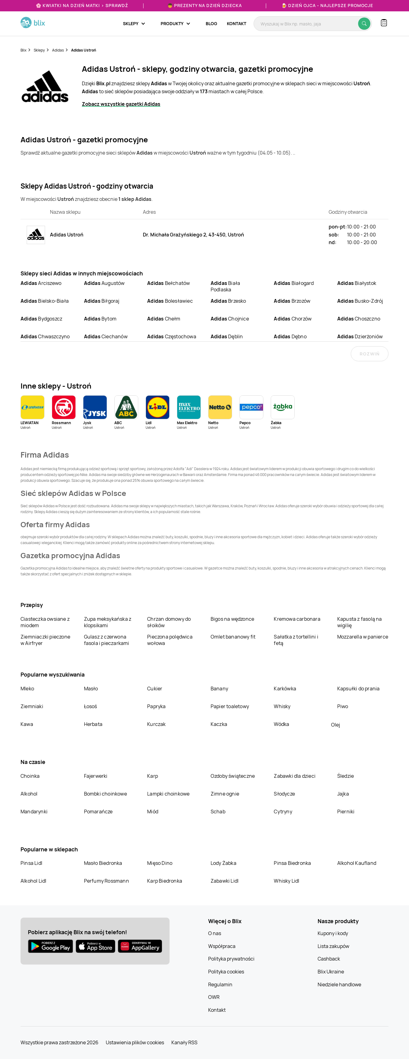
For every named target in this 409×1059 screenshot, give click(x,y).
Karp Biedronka (164, 880)
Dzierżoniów (360, 336)
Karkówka (285, 688)
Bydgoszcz (41, 318)
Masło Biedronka (103, 863)
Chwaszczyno (45, 336)
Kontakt (236, 23)
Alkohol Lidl (33, 880)
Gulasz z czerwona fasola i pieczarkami (106, 640)
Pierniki (346, 811)
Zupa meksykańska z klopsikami (108, 622)
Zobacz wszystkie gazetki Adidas (121, 104)
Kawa (27, 724)
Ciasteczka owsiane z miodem (45, 622)
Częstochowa (171, 336)
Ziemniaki (32, 706)
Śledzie (345, 776)
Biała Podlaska (225, 286)
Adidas (58, 50)
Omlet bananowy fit (233, 636)
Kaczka (219, 724)
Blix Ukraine (331, 971)
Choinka (30, 776)
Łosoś (90, 706)
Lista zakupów (333, 946)
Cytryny (283, 811)
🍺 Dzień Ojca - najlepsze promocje (327, 5)
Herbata (93, 724)
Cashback (329, 958)
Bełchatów (168, 283)
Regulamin (220, 984)
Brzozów (292, 300)
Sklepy (39, 50)
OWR (214, 997)
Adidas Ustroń (83, 50)
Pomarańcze (98, 811)
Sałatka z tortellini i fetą (296, 640)
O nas (214, 933)
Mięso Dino (159, 863)
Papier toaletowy (230, 706)
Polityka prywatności (231, 958)
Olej (335, 724)
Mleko (27, 688)
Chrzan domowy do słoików (169, 622)
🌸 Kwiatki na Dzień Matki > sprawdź (82, 5)
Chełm (163, 318)
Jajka (343, 793)
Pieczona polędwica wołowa (170, 640)
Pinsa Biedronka (292, 863)
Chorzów (293, 318)
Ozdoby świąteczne (233, 776)
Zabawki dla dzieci (294, 776)
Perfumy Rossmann (106, 880)
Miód (152, 811)
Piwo (342, 706)
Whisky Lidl (286, 880)
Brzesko (228, 300)
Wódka (281, 724)
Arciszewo (41, 283)
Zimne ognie (225, 793)
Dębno (290, 336)
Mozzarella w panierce (362, 636)
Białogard (294, 283)
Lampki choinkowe (168, 793)
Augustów (104, 283)
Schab (218, 811)
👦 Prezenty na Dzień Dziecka (204, 5)
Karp (152, 776)
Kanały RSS (184, 1042)
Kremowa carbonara (297, 619)
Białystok (356, 283)
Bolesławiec (170, 300)
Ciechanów (106, 336)
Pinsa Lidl (31, 863)
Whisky (282, 706)
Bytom (100, 318)
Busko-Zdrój (360, 300)
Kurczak (156, 724)
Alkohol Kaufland (356, 863)
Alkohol (29, 793)
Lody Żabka (223, 863)
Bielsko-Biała (45, 300)
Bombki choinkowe (105, 793)
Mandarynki (34, 811)
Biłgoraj (102, 300)
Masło (91, 688)
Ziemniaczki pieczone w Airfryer (45, 640)
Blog (211, 23)
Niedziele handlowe (339, 984)
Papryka (156, 706)
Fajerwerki (96, 776)
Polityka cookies (226, 971)
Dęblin (227, 336)
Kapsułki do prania (358, 688)
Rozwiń (370, 354)
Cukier (154, 688)
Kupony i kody (333, 933)
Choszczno (358, 318)
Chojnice (230, 318)
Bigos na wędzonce (232, 619)
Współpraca (221, 946)
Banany (219, 688)
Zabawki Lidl (225, 880)
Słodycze (284, 793)
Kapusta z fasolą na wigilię (359, 622)
